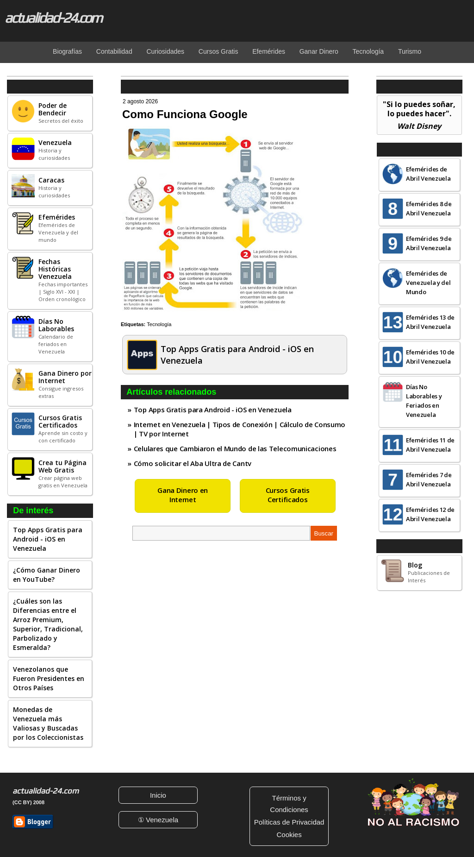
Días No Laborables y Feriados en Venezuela (424, 401)
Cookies (288, 834)
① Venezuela (158, 820)
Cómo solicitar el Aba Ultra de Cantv (192, 463)
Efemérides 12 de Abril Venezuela (430, 514)
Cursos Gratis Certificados (288, 494)
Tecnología (159, 324)
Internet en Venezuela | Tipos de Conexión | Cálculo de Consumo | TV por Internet (239, 429)
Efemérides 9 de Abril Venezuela (429, 243)
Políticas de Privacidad (289, 822)
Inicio (158, 795)
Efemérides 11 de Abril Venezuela (430, 445)
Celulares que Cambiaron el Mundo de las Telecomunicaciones (235, 448)
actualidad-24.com (53, 17)
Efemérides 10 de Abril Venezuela (430, 356)
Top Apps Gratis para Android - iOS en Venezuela (47, 539)
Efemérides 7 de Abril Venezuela (429, 479)
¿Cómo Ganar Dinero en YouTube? (46, 575)
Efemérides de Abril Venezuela (428, 174)
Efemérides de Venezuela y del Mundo (428, 282)
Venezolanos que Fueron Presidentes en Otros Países (48, 678)
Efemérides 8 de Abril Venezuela (429, 208)
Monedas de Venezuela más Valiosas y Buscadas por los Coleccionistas (48, 723)
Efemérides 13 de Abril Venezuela (430, 322)
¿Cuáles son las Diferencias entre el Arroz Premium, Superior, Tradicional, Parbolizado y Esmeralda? (48, 624)
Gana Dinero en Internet (182, 494)
